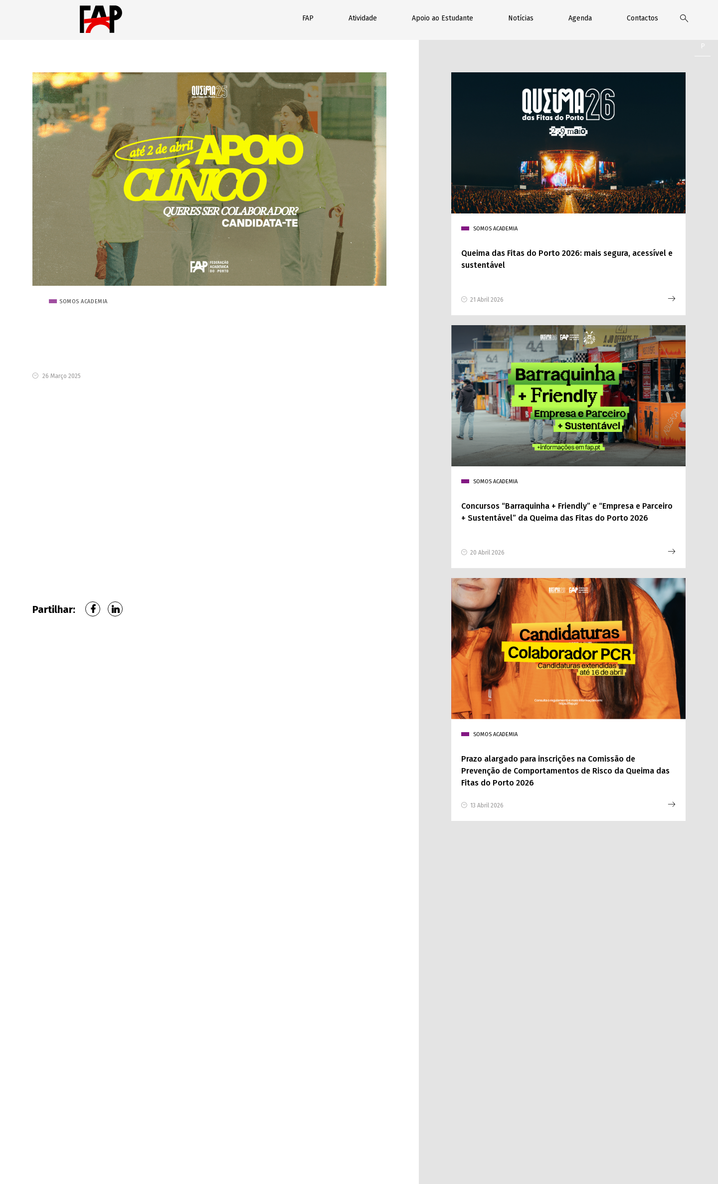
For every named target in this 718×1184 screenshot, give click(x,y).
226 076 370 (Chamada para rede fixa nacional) (99, 1062)
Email (534, 941)
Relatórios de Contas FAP (395, 1165)
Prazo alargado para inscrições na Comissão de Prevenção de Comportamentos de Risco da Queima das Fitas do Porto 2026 (565, 771)
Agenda (580, 18)
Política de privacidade (283, 1165)
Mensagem (382, 1031)
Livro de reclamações (468, 1165)
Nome (375, 941)
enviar (401, 1107)
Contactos (642, 18)
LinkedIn (115, 608)
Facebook (92, 608)
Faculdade (381, 986)
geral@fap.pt (85, 1086)
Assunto (539, 986)
